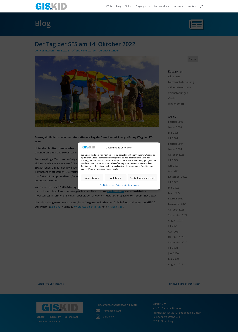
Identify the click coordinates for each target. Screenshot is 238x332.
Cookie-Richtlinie (107, 185)
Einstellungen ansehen (142, 177)
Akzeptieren (92, 177)
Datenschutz (121, 185)
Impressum (133, 185)
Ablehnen (115, 177)
